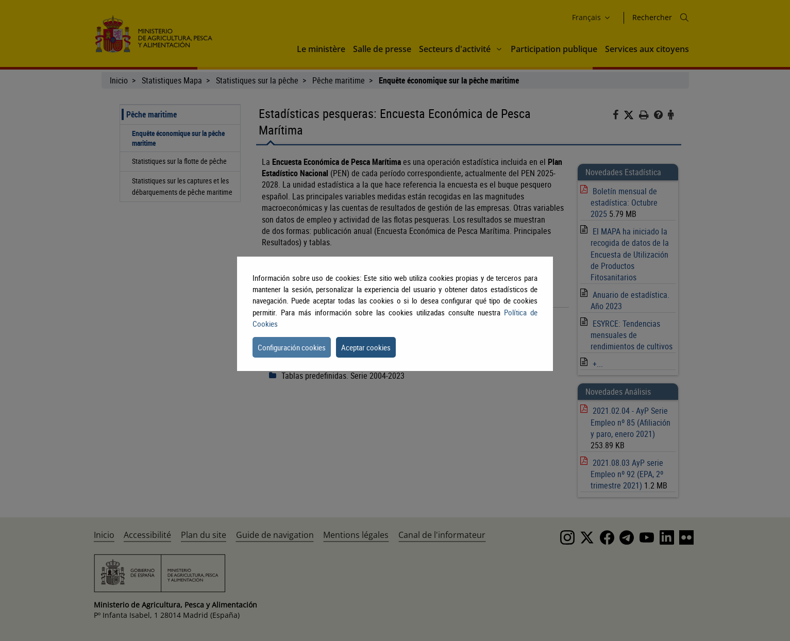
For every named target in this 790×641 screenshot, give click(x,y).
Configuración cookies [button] (292, 347)
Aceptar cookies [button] (366, 347)
